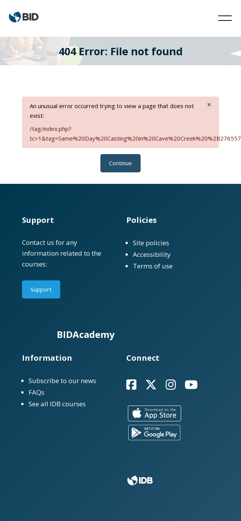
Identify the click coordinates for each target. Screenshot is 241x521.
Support (41, 289)
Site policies (151, 242)
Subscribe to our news (62, 380)
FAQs (36, 392)
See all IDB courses (57, 403)
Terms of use (153, 265)
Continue (120, 163)
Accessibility (152, 254)
